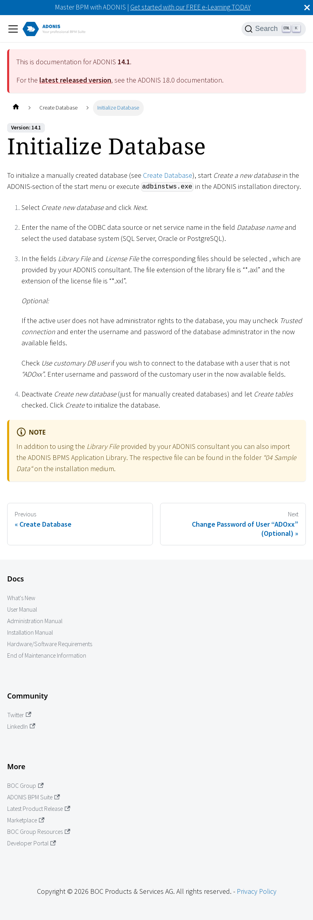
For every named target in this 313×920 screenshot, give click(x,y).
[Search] (274, 29)
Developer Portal (31, 843)
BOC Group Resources (38, 831)
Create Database (167, 175)
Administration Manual (34, 621)
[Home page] (15, 107)
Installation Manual (30, 632)
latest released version (75, 80)
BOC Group (25, 785)
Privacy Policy (256, 891)
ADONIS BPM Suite (33, 797)
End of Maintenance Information (46, 655)
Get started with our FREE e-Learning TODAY (190, 7)
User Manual (22, 609)
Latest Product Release (38, 808)
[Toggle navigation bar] (13, 29)
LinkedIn (21, 726)
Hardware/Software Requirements (49, 644)
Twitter (19, 715)
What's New (21, 598)
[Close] (307, 7)
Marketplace (25, 820)
